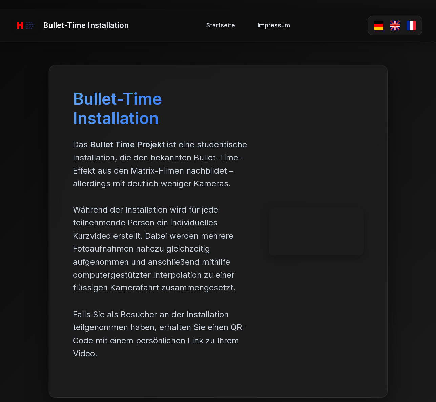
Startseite (220, 25)
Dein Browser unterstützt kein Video (316, 231)
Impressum (274, 25)
